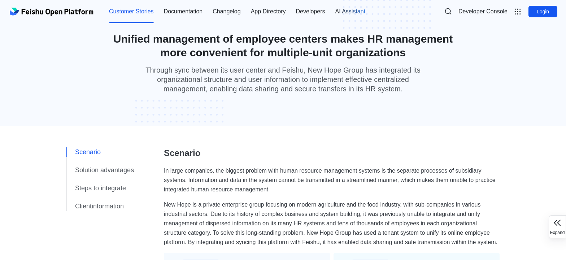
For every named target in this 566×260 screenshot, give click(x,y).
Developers (310, 11)
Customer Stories (131, 11)
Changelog (226, 11)
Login (543, 11)
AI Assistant (350, 11)
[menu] (237, 11)
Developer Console (483, 11)
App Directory (268, 11)
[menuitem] (131, 11)
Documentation (183, 11)
